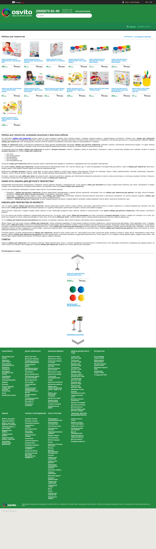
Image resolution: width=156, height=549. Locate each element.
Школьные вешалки (55, 382)
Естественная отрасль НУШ (99, 357)
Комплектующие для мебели (77, 429)
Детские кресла (76, 439)
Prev (78, 257)
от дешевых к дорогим (142, 36)
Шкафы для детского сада (76, 372)
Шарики (5, 382)
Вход (126, 2)
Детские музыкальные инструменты (53, 451)
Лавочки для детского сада (76, 386)
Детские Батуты (77, 407)
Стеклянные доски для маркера (32, 399)
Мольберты (29, 402)
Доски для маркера (32, 359)
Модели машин (53, 435)
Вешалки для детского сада (76, 382)
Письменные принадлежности (8, 364)
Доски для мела (31, 356)
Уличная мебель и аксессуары (8, 427)
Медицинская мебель (7, 431)
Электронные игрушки (53, 429)
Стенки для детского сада (76, 368)
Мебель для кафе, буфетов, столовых (9, 423)
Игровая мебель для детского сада (77, 375)
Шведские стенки (77, 389)
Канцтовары (7, 351)
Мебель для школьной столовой (52, 394)
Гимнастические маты (77, 396)
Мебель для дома (8, 419)
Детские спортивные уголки (78, 392)
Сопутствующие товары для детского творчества (8, 389)
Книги (4, 393)
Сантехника (29, 438)
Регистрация (134, 2)
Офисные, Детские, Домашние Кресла (79, 414)
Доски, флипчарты (33, 351)
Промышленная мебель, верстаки (8, 438)
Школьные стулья (54, 359)
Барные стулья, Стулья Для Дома (77, 423)
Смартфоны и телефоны (30, 448)
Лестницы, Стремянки (29, 432)
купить (18, 66)
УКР (151, 2)
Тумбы (50, 380)
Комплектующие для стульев (54, 369)
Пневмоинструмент (32, 445)
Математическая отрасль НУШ (100, 364)
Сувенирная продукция (6, 377)
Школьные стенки (54, 372)
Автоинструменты (31, 441)
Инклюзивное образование (99, 361)
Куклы (50, 491)
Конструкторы (53, 438)
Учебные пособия (54, 404)
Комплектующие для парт (54, 365)
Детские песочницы (78, 405)
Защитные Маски (31, 451)
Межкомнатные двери (53, 407)
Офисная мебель (8, 421)
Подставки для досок (30, 385)
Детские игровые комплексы (77, 399)
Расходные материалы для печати (7, 372)
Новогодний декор (8, 380)
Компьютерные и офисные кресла (77, 436)
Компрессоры (30, 443)
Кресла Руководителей (76, 432)
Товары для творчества (52, 482)
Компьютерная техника (30, 435)
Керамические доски (30, 365)
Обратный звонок (82, 11)
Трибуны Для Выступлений (53, 401)
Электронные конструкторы (53, 423)
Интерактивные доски (30, 395)
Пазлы (50, 442)
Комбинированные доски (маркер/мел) (32, 361)
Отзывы (18, 2)
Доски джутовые (31, 380)
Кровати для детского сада (76, 364)
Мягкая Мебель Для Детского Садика (78, 409)
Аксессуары (29, 382)
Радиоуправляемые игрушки (55, 432)
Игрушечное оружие (52, 497)
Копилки (5, 384)
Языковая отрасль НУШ (101, 368)
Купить (83, 280)
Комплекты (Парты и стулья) (55, 361)
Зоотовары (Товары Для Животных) (6, 443)
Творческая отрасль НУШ (99, 372)
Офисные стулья (77, 426)
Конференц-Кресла (78, 441)
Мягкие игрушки (54, 440)
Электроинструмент (32, 423)
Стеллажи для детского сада (76, 379)
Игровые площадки (78, 402)
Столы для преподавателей (54, 377)
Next (78, 342)
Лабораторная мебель (7, 434)
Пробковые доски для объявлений (31, 369)
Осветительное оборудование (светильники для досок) (31, 390)
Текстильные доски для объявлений (32, 377)
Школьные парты (54, 356)
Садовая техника (31, 419)
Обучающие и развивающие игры (55, 419)
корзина (133, 27)
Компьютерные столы (76, 419)
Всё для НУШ (99, 351)
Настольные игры (54, 426)
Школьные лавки (54, 398)
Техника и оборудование (35, 413)
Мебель (5, 413)
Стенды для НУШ (100, 375)
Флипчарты (29, 372)
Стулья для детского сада (76, 357)
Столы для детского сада (76, 361)
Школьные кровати (55, 384)
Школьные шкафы (55, 374)
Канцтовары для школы (8, 357)
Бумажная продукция (6, 368)
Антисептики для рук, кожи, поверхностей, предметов (31, 455)
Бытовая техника (31, 421)
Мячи (50, 489)
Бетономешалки (31, 429)
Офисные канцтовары (6, 361)
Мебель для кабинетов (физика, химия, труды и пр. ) (55, 389)
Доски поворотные (32, 374)
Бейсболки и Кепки (9, 395)
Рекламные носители (29, 404)
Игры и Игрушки (54, 413)
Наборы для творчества (52, 494)
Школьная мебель (55, 351)
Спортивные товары (29, 426)
